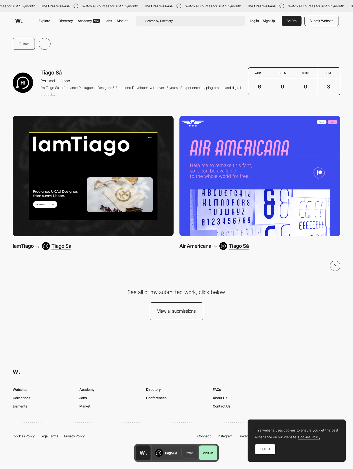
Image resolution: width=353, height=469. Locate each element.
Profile (189, 453)
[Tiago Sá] (56, 246)
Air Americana (195, 246)
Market (122, 21)
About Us (220, 398)
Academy (89, 21)
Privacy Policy (74, 436)
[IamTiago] (93, 176)
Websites (20, 389)
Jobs (108, 21)
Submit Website (322, 21)
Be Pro (292, 21)
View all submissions (176, 311)
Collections (21, 398)
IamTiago (23, 246)
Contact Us (221, 406)
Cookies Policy (24, 436)
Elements (20, 406)
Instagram (225, 436)
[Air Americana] (259, 176)
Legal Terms (49, 436)
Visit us (208, 453)
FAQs (217, 389)
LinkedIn (245, 436)
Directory (66, 21)
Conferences (156, 398)
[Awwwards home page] (143, 452)
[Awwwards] (19, 21)
